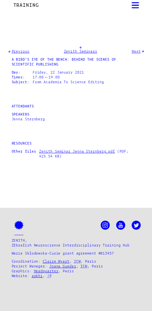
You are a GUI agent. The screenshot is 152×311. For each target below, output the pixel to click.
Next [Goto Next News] (136, 52)
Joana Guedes (62, 266)
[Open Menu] (135, 5)
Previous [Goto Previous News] (20, 52)
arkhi (37, 276)
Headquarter (46, 271)
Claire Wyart (56, 262)
